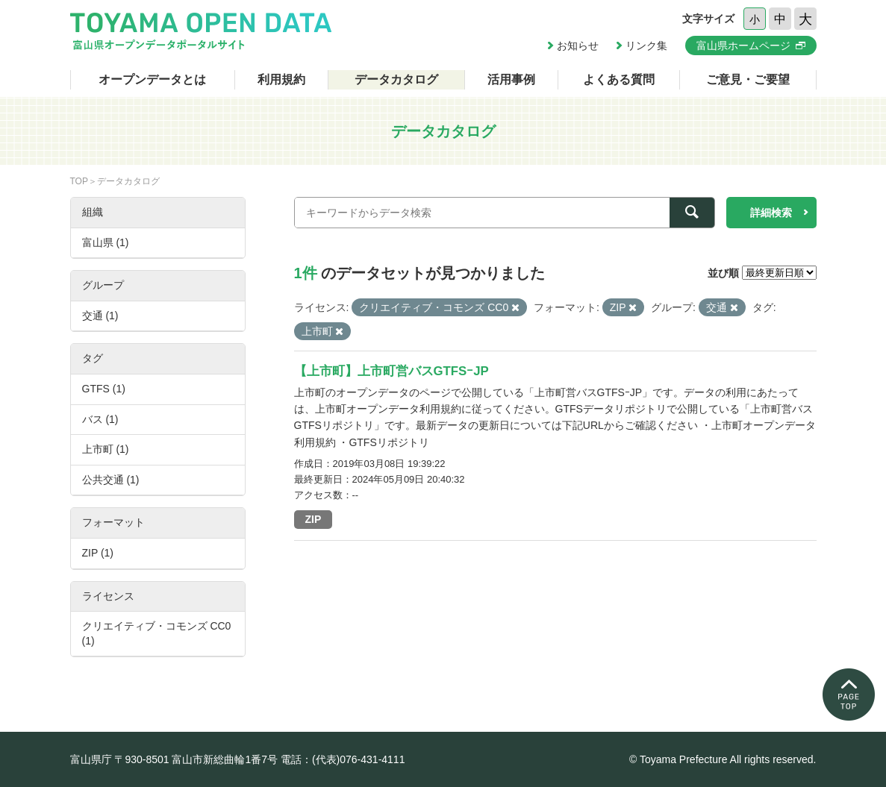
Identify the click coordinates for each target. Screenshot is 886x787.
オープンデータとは (152, 79)
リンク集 (646, 45)
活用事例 (511, 79)
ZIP (313, 519)
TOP (79, 181)
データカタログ (396, 79)
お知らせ (578, 45)
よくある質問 (619, 79)
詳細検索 (771, 213)
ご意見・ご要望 (748, 79)
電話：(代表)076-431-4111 (343, 759)
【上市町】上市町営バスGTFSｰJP (391, 371)
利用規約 (281, 79)
